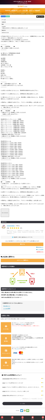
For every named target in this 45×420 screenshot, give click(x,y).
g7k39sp (4, 395)
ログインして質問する (22, 260)
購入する (22, 244)
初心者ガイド (40, 247)
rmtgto (3, 391)
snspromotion (11, 225)
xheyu (3, 382)
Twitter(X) (4, 22)
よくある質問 (40, 249)
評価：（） (15, 228)
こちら (22, 324)
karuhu (3, 387)
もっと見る (22, 403)
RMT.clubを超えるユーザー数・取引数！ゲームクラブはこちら (22, 2)
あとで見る (41, 16)
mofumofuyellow (5, 378)
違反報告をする (40, 251)
